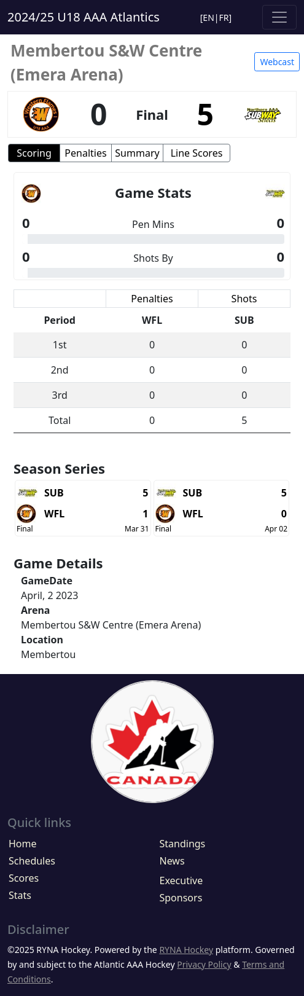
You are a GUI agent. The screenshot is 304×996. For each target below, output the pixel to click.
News (172, 861)
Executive (181, 880)
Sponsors (181, 897)
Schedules (32, 861)
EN (208, 17)
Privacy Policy (204, 964)
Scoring (34, 153)
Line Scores (197, 153)
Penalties (85, 153)
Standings (183, 843)
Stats (20, 895)
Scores (24, 878)
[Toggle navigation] (279, 17)
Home (23, 843)
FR (224, 17)
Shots (244, 298)
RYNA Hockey (186, 949)
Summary (137, 153)
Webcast (277, 62)
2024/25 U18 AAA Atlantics (83, 17)
